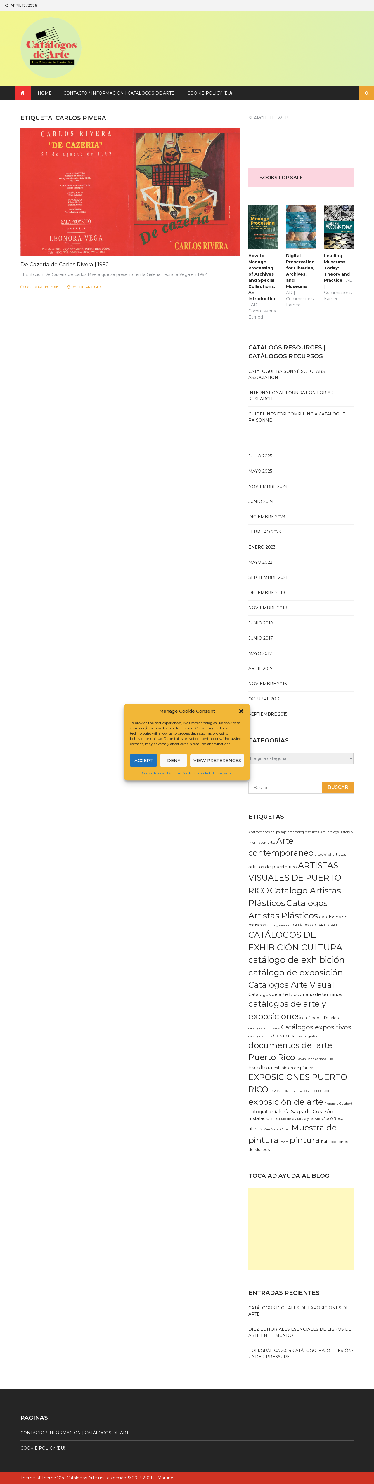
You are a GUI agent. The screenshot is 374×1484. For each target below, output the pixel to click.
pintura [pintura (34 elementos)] (305, 1140)
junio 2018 (260, 623)
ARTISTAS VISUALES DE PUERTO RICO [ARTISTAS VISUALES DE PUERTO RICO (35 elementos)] (294, 877)
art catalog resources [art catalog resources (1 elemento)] (303, 832)
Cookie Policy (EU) (209, 93)
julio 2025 (260, 456)
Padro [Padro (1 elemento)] (284, 1142)
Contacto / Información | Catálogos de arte (118, 93)
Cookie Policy (153, 773)
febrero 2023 (264, 532)
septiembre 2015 (267, 714)
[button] (241, 711)
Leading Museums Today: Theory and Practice (337, 268)
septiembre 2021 (268, 577)
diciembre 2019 (266, 592)
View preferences (217, 760)
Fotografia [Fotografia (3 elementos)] (259, 1111)
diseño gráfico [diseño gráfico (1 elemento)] (307, 1036)
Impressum (222, 773)
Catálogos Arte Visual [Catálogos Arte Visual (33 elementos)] (291, 985)
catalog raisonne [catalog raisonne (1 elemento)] (279, 925)
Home (45, 93)
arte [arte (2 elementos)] (271, 842)
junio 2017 (260, 638)
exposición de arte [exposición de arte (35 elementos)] (285, 1102)
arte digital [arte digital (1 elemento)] (323, 855)
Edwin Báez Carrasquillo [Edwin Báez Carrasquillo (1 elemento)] (314, 1059)
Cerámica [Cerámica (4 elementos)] (284, 1035)
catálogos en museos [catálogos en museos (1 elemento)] (264, 1028)
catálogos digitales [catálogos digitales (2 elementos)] (320, 1017)
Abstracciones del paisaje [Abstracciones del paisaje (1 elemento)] (267, 832)
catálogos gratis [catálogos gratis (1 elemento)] (260, 1036)
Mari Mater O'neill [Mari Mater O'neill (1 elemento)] (276, 1129)
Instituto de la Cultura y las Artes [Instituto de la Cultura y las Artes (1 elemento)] (298, 1119)
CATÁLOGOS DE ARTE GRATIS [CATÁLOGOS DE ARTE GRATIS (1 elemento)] (316, 925)
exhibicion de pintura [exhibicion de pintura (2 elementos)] (293, 1067)
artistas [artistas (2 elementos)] (339, 854)
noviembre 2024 (268, 486)
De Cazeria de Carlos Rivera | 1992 (64, 264)
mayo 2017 (260, 653)
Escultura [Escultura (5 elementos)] (260, 1067)
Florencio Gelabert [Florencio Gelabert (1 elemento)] (338, 1104)
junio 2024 (260, 501)
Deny (173, 760)
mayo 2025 (260, 471)
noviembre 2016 (267, 683)
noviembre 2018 (267, 607)
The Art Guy (89, 287)
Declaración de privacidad (188, 773)
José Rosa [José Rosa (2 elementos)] (333, 1118)
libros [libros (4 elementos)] (255, 1129)
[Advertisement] (301, 1229)
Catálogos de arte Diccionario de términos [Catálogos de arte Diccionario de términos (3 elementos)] (295, 994)
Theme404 (52, 1477)
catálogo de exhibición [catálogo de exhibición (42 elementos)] (296, 960)
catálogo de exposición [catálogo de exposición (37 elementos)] (295, 972)
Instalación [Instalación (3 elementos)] (260, 1118)
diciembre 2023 (266, 516)
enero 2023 (262, 547)
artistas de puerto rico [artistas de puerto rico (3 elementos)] (272, 866)
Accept (143, 760)
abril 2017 (260, 668)
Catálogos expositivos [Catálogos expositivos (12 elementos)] (316, 1027)
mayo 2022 (260, 562)
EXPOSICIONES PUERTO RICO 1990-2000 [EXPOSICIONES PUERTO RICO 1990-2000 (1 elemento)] (299, 1091)
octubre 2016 (264, 699)
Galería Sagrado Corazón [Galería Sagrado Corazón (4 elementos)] (302, 1111)
